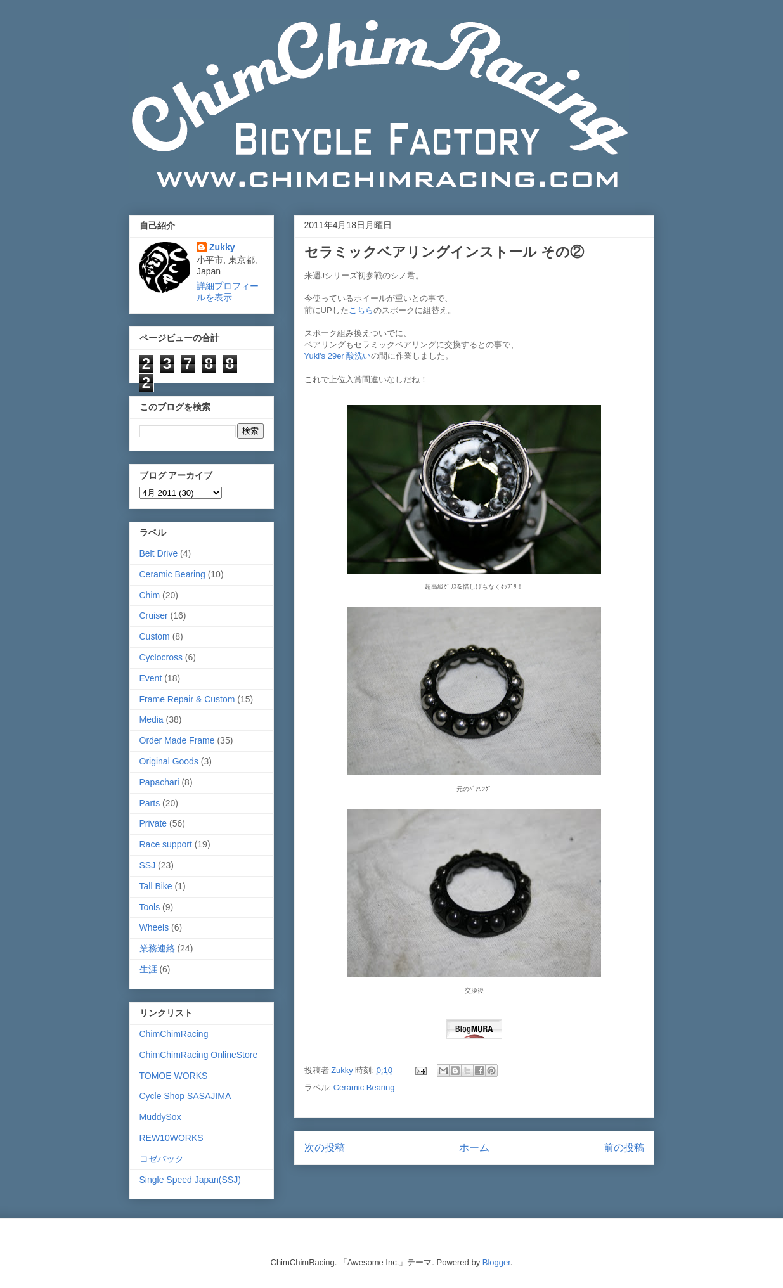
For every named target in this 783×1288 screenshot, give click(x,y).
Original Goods (168, 761)
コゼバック (161, 1159)
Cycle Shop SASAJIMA (185, 1096)
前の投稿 (624, 1147)
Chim (149, 595)
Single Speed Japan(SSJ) (190, 1180)
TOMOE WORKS (173, 1076)
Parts (149, 803)
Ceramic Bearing (364, 1087)
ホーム (474, 1147)
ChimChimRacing (174, 1034)
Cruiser (153, 615)
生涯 (148, 969)
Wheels (154, 927)
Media (151, 719)
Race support (165, 844)
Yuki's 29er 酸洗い (338, 356)
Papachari (159, 782)
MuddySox (160, 1117)
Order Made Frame (177, 740)
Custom (154, 636)
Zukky (222, 247)
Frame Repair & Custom (187, 699)
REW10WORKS (171, 1138)
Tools (149, 907)
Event (150, 678)
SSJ (147, 865)
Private (153, 823)
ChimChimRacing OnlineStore (198, 1055)
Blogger (496, 1262)
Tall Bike (155, 886)
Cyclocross (161, 657)
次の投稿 (324, 1147)
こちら (361, 310)
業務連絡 (157, 948)
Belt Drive (158, 553)
